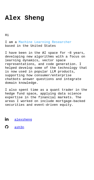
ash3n (19, 142)
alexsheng (23, 135)
